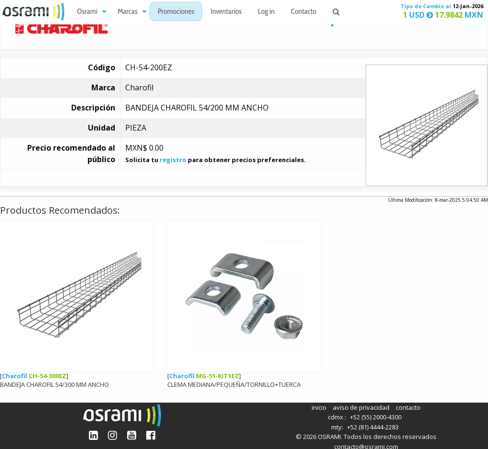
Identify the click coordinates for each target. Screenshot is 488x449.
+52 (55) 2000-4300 (375, 417)
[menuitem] (89, 11)
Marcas (128, 12)
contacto (408, 407)
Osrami (87, 12)
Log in (266, 12)
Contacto (303, 12)
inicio (319, 407)
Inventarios (225, 12)
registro (173, 159)
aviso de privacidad (361, 407)
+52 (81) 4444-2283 (373, 427)
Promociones (176, 12)
